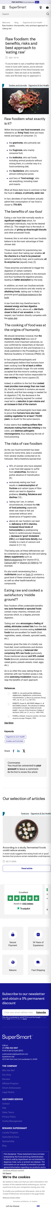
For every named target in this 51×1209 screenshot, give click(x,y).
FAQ (4, 1108)
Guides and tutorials (18, 85)
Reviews (6, 1079)
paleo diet (12, 318)
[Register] (41, 1012)
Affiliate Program (10, 1083)
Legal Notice (8, 1092)
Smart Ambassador (11, 1088)
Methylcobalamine (13, 559)
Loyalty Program (10, 1132)
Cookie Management (12, 1121)
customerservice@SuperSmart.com (15, 1054)
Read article (26, 868)
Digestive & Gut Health (32, 22)
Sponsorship (8, 1141)
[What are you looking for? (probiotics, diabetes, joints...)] (25, 14)
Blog (16, 22)
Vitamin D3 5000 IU (29, 562)
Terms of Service (16, 1019)
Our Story (6, 1074)
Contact (6, 1103)
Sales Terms (8, 1112)
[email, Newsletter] (25, 1012)
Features (25, 813)
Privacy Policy (9, 1116)
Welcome (6, 22)
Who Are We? (8, 1070)
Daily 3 (29, 574)
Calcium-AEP (10, 562)
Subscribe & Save (10, 1137)
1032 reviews (27, 904)
